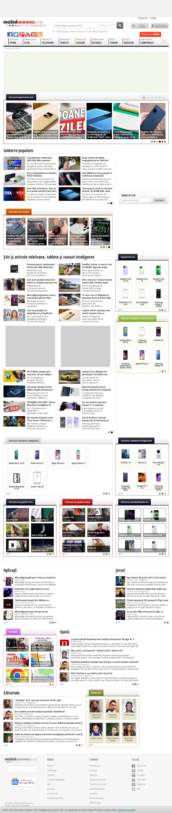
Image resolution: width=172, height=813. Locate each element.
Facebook (139, 765)
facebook (10, 34)
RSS (136, 788)
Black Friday (63, 31)
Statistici (93, 775)
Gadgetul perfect (55, 798)
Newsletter (128, 195)
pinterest (33, 34)
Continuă (159, 200)
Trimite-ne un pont (150, 34)
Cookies (93, 793)
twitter (16, 34)
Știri (49, 784)
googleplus (21, 34)
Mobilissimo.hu (96, 798)
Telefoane (52, 770)
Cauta (120, 25)
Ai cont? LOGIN (140, 26)
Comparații (52, 793)
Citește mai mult (126, 809)
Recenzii (51, 788)
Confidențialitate (97, 788)
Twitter (137, 770)
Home (50, 765)
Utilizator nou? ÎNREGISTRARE (160, 26)
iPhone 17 (83, 31)
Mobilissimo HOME (12, 48)
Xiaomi (73, 31)
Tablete (50, 775)
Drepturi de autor (97, 779)
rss (39, 34)
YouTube (138, 779)
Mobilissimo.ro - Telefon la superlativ (24, 23)
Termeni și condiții (98, 784)
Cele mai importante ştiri (21, 97)
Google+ (138, 775)
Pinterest (138, 784)
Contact (153, 17)
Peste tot (105, 25)
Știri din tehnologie (98, 31)
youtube (27, 34)
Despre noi (143, 17)
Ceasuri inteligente (56, 779)
